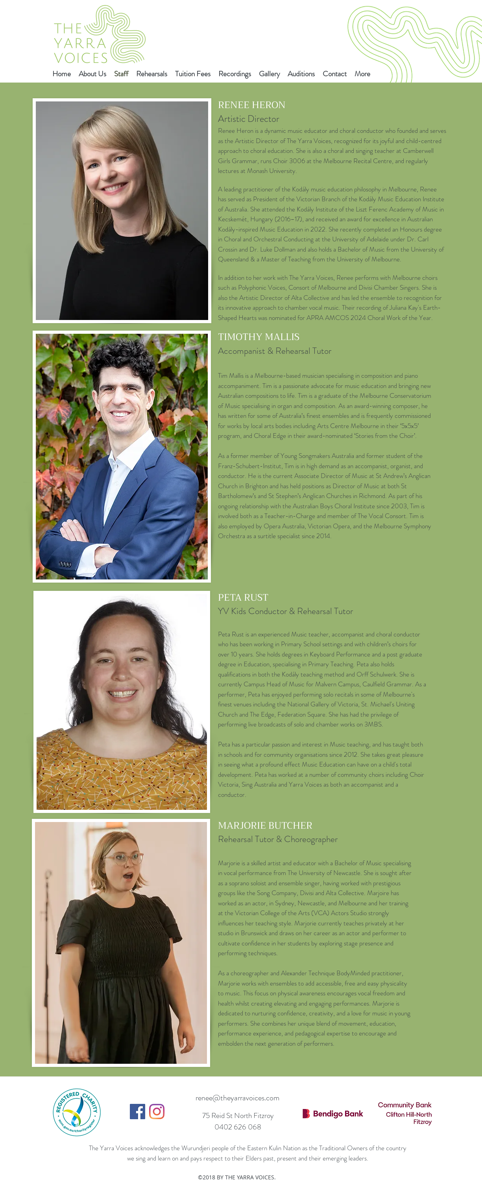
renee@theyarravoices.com (237, 1097)
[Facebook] (137, 1111)
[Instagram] (156, 1111)
